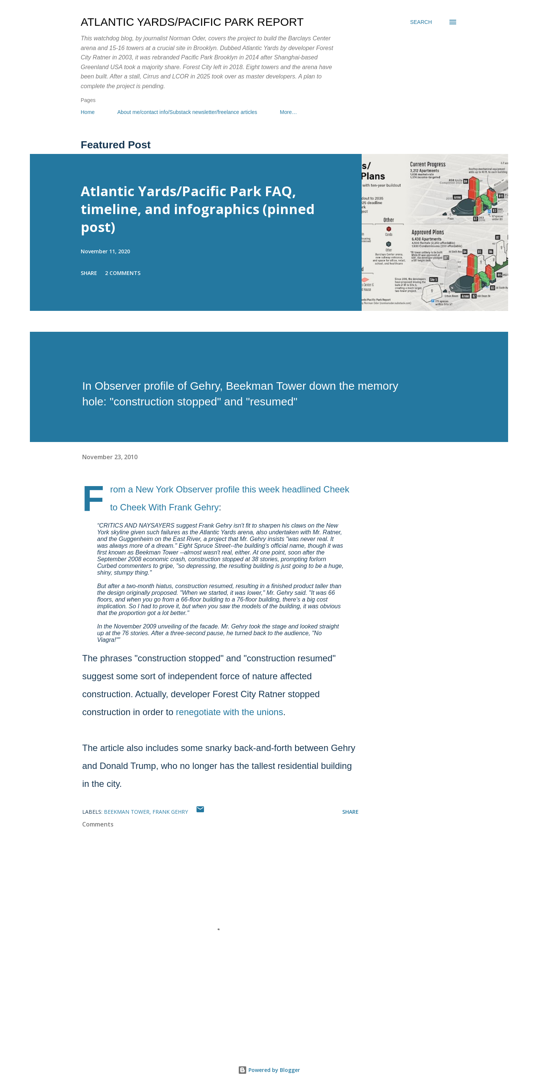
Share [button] (89, 272)
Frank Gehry (170, 811)
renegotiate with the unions (229, 712)
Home (88, 112)
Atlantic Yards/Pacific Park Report (192, 22)
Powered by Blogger (269, 1069)
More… (288, 112)
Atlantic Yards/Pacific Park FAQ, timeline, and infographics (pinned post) (198, 209)
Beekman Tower (126, 811)
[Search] (421, 22)
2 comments (122, 272)
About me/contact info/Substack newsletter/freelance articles (187, 112)
